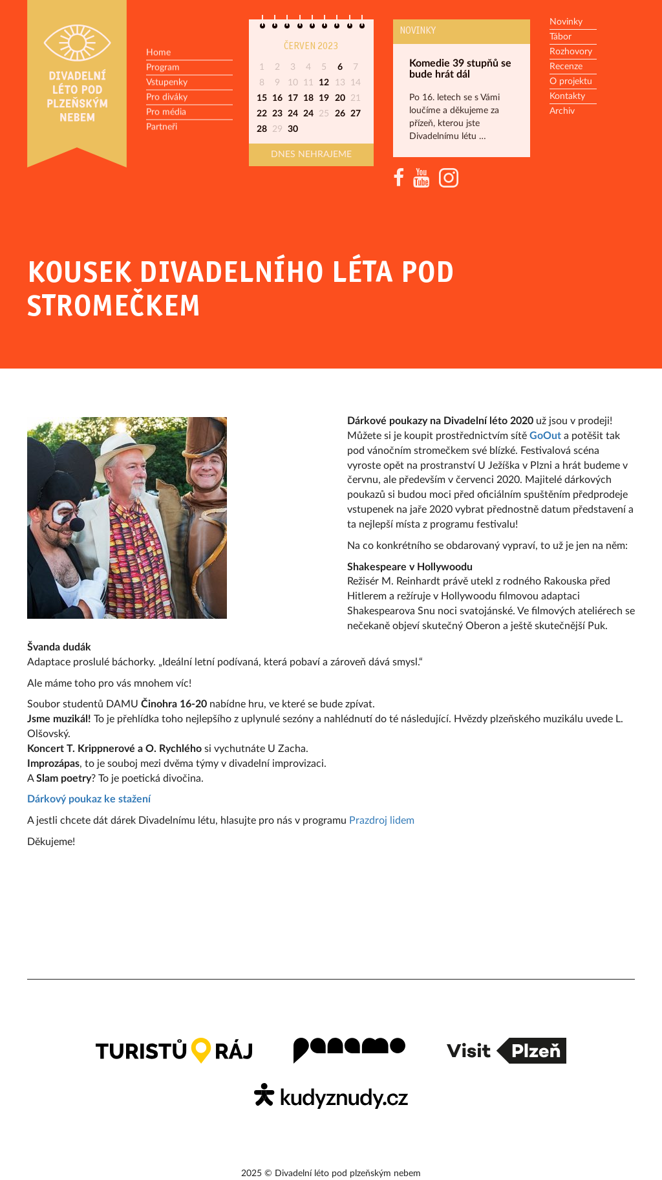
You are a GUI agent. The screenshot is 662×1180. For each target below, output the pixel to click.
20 (340, 98)
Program (163, 67)
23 (277, 113)
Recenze (566, 66)
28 (262, 129)
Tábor (560, 36)
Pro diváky (166, 97)
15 (262, 98)
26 (340, 113)
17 (293, 98)
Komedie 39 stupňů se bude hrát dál (460, 69)
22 (262, 113)
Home (158, 53)
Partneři (161, 127)
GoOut (545, 436)
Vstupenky (166, 82)
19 (324, 98)
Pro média (166, 112)
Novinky (418, 31)
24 (293, 113)
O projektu (571, 81)
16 (277, 98)
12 (324, 82)
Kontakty (567, 96)
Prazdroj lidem (383, 820)
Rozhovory (571, 51)
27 (355, 113)
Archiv (562, 111)
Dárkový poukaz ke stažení (89, 799)
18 (308, 98)
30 (293, 129)
